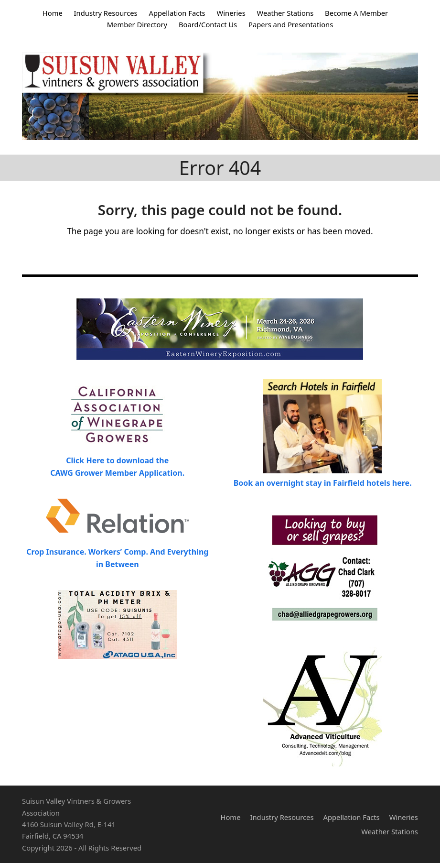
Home (231, 817)
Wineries (403, 817)
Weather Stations (389, 831)
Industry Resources (281, 817)
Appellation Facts (351, 817)
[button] (413, 96)
